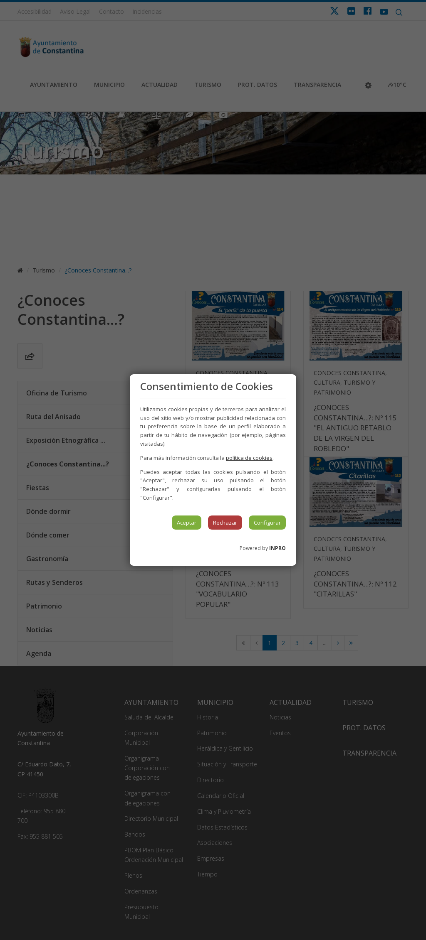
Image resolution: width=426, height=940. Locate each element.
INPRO (277, 548)
